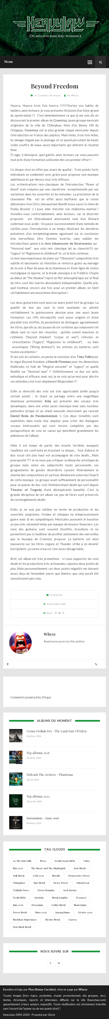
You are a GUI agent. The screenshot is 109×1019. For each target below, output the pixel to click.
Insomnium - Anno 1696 (43, 818)
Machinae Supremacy (25, 919)
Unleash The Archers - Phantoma (50, 775)
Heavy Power (60, 882)
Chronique (54, 95)
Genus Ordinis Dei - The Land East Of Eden (57, 731)
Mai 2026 (18, 868)
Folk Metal (18, 875)
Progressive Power (79, 875)
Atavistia (39, 897)
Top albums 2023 (38, 796)
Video (86, 860)
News (43, 860)
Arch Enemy (70, 890)
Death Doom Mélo (65, 860)
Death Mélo (19, 897)
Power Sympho (46, 890)
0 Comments (56, 595)
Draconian (37, 905)
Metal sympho (60, 897)
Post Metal (79, 868)
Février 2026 (85, 912)
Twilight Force (21, 890)
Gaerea (72, 919)
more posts (58, 641)
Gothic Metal (58, 905)
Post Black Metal (22, 926)
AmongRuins (62, 912)
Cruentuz (43, 95)
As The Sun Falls (22, 860)
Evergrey (81, 897)
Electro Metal (52, 919)
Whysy (75, 95)
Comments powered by (30, 697)
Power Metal (20, 912)
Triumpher (19, 882)
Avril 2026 (38, 875)
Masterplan (80, 905)
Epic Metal (39, 882)
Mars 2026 (41, 912)
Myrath (56, 875)
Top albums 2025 (38, 753)
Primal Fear (82, 882)
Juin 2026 (18, 905)
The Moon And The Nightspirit (48, 868)
